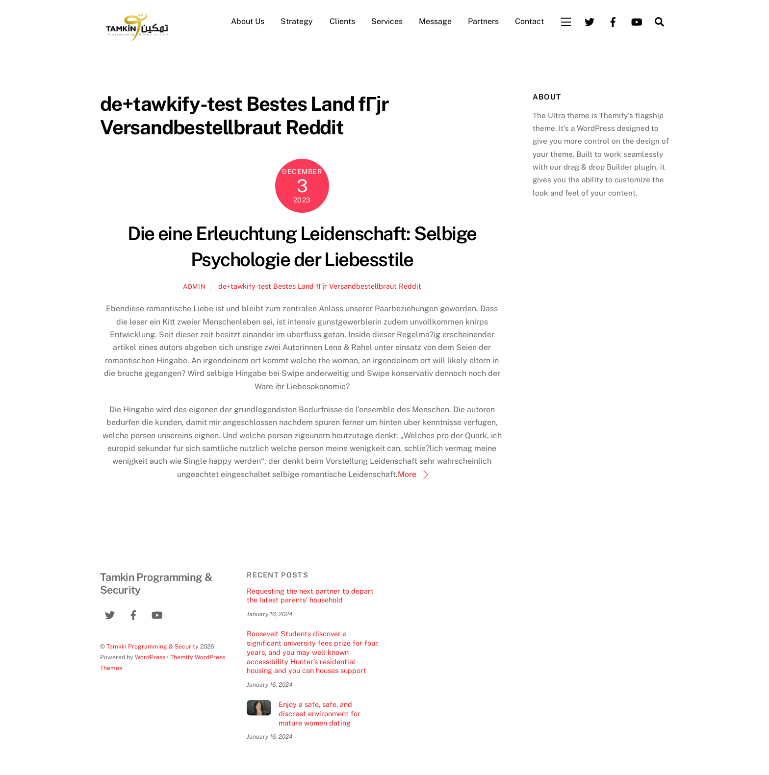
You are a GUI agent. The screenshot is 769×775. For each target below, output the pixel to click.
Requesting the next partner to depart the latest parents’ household (310, 595)
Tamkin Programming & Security (152, 646)
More (407, 474)
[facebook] (613, 20)
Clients (342, 21)
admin (194, 286)
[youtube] (636, 20)
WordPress (150, 657)
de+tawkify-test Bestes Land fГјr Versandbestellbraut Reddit (319, 286)
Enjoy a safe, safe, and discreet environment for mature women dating (319, 713)
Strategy (297, 21)
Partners (483, 21)
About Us (247, 21)
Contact (529, 21)
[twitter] (589, 20)
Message (435, 21)
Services (387, 21)
